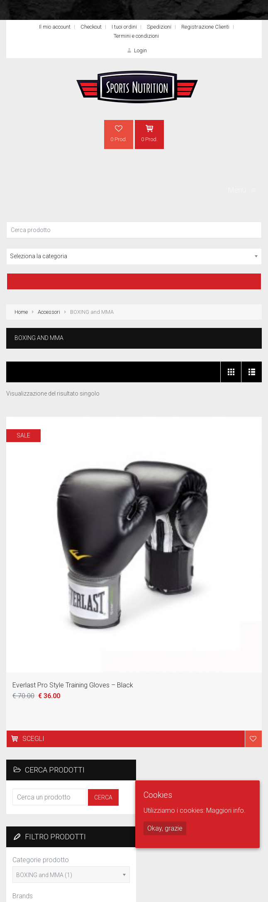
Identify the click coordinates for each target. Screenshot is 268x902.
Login (136, 50)
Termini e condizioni (136, 36)
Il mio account (55, 27)
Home (21, 312)
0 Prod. (118, 133)
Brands (22, 896)
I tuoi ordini (124, 27)
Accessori (49, 312)
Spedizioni (159, 27)
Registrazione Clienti (205, 27)
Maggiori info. (226, 810)
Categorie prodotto (40, 860)
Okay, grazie (165, 828)
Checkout (91, 27)
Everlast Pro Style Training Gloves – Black (72, 685)
